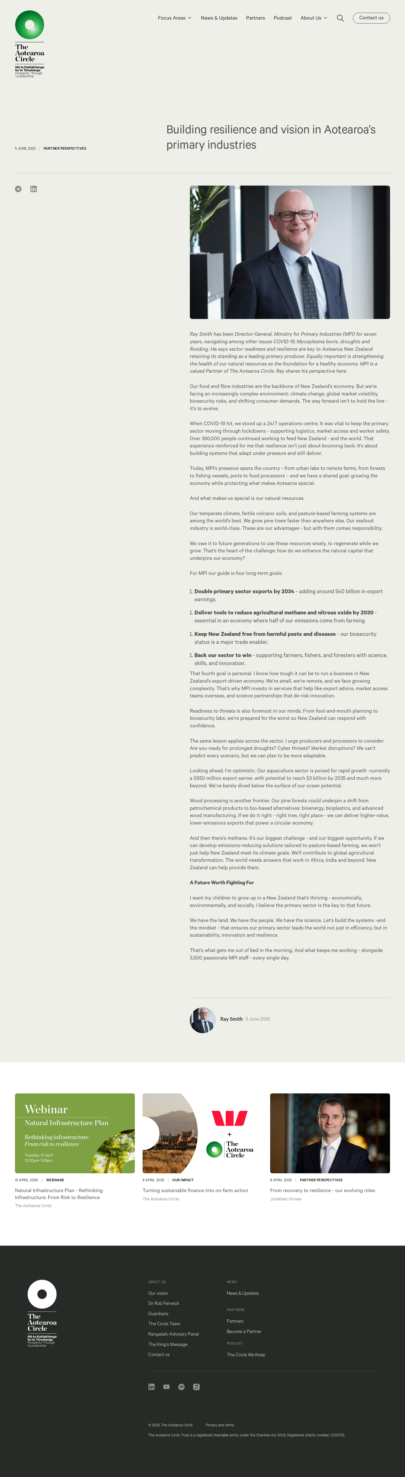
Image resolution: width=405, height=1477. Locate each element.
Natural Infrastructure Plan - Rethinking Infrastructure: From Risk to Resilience (59, 1195)
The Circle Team (164, 1324)
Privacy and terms (220, 1426)
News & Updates (219, 19)
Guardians (158, 1314)
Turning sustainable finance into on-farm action (195, 1191)
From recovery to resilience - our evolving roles (322, 1191)
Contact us (159, 1355)
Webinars (55, 1181)
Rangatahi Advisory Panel (173, 1334)
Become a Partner (244, 1332)
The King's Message (168, 1345)
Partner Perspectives (321, 1181)
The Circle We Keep (246, 1355)
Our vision (158, 1294)
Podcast (283, 19)
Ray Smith (231, 1020)
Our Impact (183, 1181)
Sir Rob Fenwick (163, 1304)
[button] (175, 19)
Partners (255, 19)
